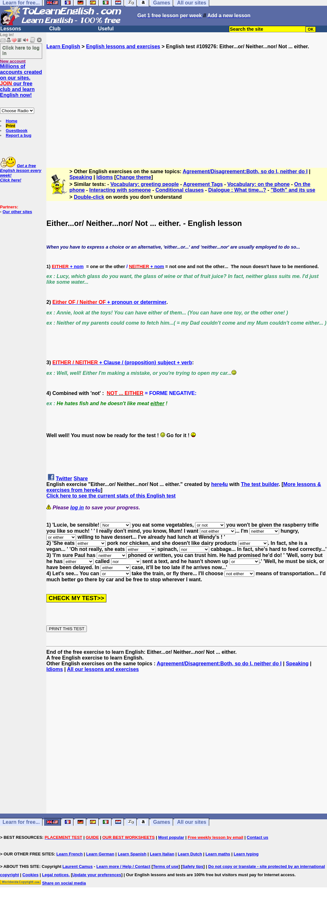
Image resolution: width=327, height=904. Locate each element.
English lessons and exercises (123, 46)
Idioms (104, 177)
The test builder (259, 484)
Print (10, 125)
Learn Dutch (190, 854)
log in (77, 507)
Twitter (64, 478)
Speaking (80, 177)
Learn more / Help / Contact (123, 866)
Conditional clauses (180, 190)
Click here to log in (21, 50)
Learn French (70, 854)
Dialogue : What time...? (237, 190)
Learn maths (218, 854)
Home (11, 121)
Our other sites (17, 211)
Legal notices (55, 874)
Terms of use (166, 866)
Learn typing (246, 854)
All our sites (191, 822)
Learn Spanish (132, 854)
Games (161, 822)
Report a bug (18, 135)
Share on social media (64, 883)
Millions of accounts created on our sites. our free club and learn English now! (21, 81)
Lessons (10, 28)
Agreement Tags (203, 184)
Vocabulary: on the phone (258, 184)
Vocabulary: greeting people (144, 184)
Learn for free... (21, 822)
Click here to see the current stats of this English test (111, 495)
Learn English (63, 46)
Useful (106, 28)
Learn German (100, 854)
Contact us (257, 837)
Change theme (133, 177)
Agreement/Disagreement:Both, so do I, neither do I (245, 171)
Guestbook (16, 130)
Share (81, 478)
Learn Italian (162, 854)
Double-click (89, 197)
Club (55, 28)
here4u (219, 484)
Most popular (171, 837)
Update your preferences (96, 874)
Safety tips (192, 866)
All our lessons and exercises (103, 669)
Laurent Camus (78, 866)
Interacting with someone (120, 190)
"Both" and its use (293, 190)
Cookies (30, 874)
